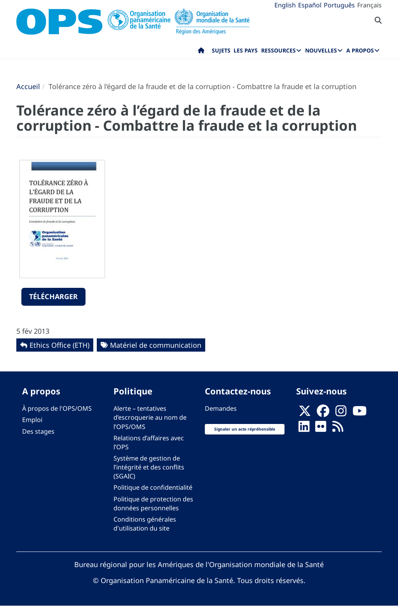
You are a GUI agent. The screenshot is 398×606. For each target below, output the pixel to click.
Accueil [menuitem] (201, 52)
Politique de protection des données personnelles (153, 503)
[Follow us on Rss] (337, 429)
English (285, 5)
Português (339, 5)
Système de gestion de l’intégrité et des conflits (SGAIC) (148, 467)
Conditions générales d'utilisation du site (144, 523)
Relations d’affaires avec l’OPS (148, 442)
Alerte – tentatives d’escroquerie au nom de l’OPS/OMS (150, 417)
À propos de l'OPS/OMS (57, 408)
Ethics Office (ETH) (59, 345)
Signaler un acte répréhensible (244, 429)
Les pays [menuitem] (246, 50)
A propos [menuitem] (360, 50)
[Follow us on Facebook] (323, 413)
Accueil (28, 86)
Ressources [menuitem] (278, 50)
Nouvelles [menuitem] (321, 50)
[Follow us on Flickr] (320, 429)
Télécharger (53, 296)
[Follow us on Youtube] (360, 413)
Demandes (221, 408)
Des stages (38, 431)
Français (369, 5)
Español (309, 5)
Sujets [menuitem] (221, 50)
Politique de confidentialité (152, 487)
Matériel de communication (155, 345)
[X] (304, 413)
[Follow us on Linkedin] (303, 429)
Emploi (32, 419)
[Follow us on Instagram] (340, 413)
